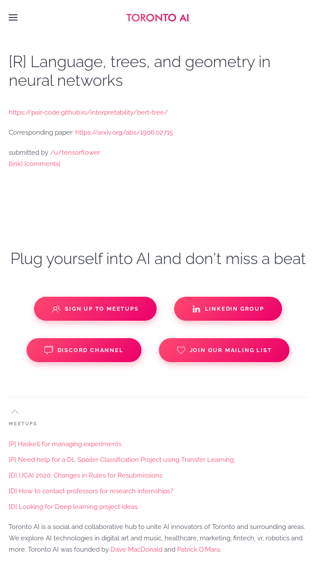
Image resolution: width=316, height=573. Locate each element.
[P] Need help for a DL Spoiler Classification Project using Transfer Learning (121, 460)
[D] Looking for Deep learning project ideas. (74, 507)
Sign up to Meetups (95, 309)
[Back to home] (158, 17)
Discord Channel (84, 350)
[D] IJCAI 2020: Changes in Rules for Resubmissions (85, 475)
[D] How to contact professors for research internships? (91, 491)
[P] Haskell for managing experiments (65, 444)
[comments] (42, 164)
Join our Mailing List (224, 350)
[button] (13, 17)
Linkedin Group (228, 309)
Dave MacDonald (136, 549)
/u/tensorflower (75, 152)
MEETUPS (23, 424)
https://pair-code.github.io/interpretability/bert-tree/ (88, 112)
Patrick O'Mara (198, 549)
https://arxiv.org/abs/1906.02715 (124, 132)
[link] (16, 164)
